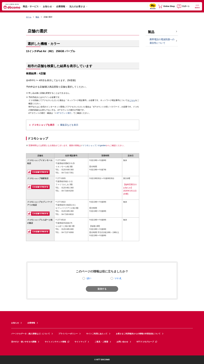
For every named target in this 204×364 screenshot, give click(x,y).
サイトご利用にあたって (96, 334)
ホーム (28, 17)
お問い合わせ (122, 342)
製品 (37, 17)
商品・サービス (31, 6)
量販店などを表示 (69, 125)
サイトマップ (80, 342)
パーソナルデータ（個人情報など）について (30, 334)
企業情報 (60, 6)
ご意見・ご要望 (101, 342)
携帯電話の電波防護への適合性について (162, 41)
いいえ (118, 278)
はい (89, 278)
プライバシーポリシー (68, 334)
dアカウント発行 (63, 113)
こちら (132, 100)
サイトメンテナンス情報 (57, 341)
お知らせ (47, 6)
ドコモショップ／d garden (93, 145)
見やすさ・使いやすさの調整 (23, 342)
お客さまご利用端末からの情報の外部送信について (138, 334)
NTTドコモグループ (147, 341)
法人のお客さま (77, 6)
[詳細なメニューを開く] (197, 6)
